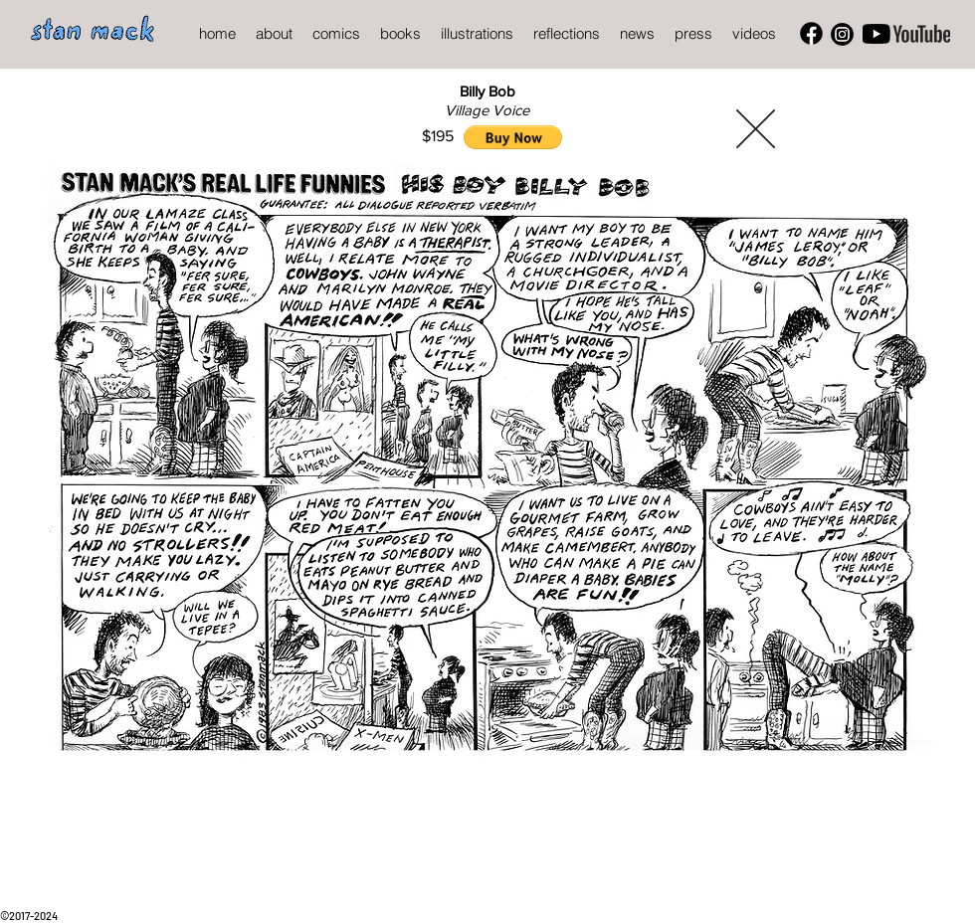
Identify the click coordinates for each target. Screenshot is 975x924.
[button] (513, 137)
